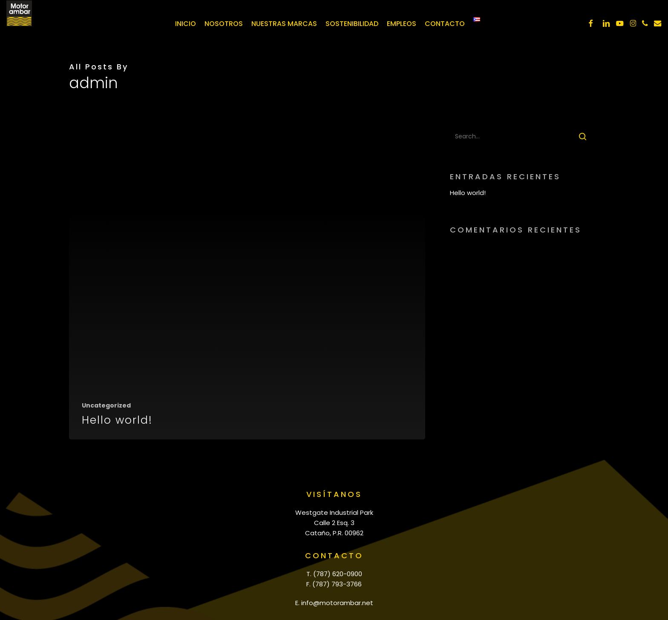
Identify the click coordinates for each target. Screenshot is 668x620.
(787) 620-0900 (337, 573)
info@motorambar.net (337, 602)
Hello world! (468, 192)
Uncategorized (106, 406)
